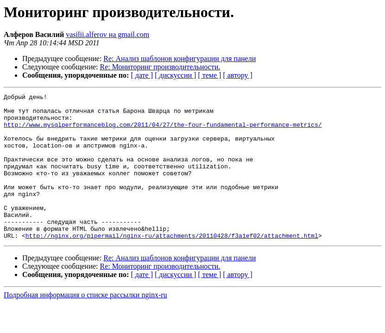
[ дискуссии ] (175, 75)
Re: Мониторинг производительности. (160, 67)
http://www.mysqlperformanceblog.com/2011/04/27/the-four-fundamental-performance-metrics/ (163, 131)
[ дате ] (142, 75)
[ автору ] (237, 75)
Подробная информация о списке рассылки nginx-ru (85, 324)
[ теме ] (209, 75)
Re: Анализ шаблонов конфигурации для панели (179, 58)
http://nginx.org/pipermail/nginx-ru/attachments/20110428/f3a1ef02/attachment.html (171, 264)
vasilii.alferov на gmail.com (107, 34)
